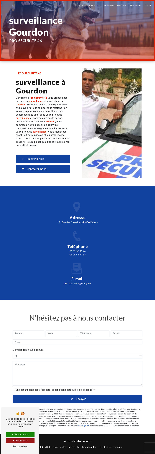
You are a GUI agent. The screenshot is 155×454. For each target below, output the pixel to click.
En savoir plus (33, 159)
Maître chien (94, 5)
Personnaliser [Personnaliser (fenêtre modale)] (20, 446)
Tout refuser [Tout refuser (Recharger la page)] (20, 440)
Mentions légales (86, 447)
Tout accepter (20, 434)
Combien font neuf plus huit (28, 345)
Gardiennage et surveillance (114, 5)
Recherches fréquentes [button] (77, 441)
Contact (147, 5)
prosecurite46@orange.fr (77, 278)
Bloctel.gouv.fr (83, 421)
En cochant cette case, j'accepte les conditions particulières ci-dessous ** (55, 385)
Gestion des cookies (111, 447)
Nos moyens (135, 5)
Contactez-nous (34, 169)
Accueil (82, 5)
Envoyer (81, 394)
